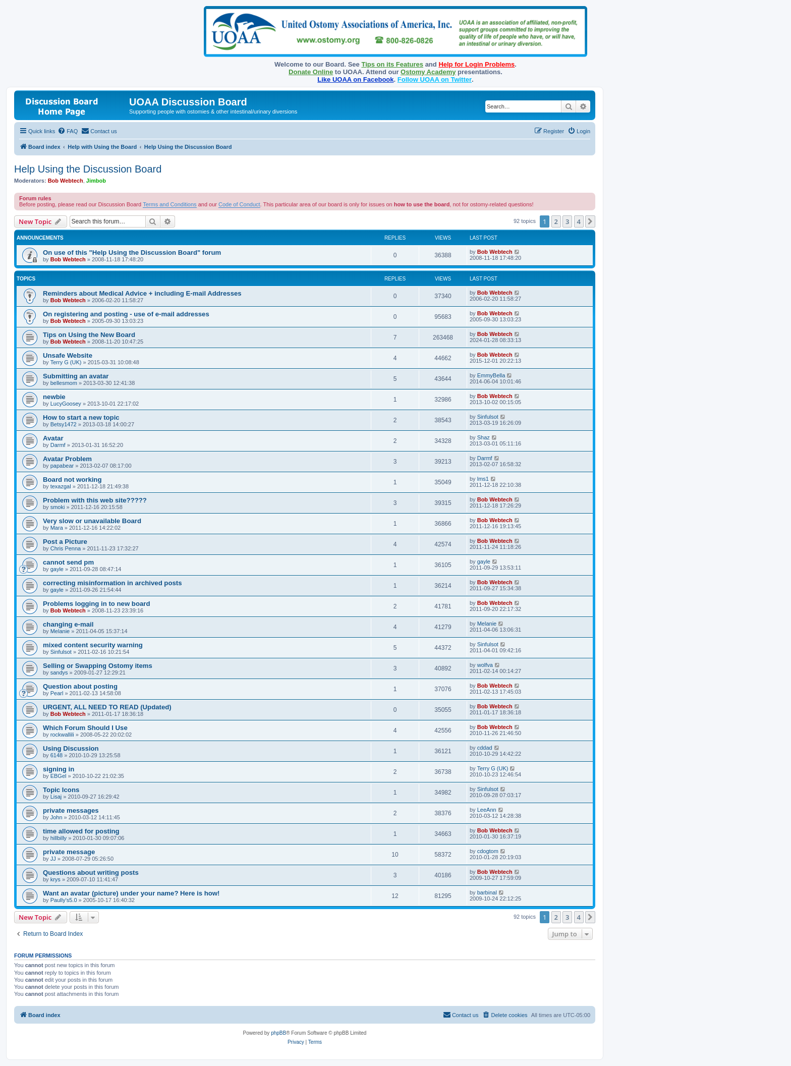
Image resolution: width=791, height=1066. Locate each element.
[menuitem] (68, 131)
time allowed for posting (81, 831)
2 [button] (556, 221)
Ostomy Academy (428, 72)
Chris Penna (65, 548)
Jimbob (96, 181)
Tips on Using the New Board (89, 335)
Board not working (72, 479)
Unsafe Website (67, 355)
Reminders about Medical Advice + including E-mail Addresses (142, 293)
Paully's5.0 (63, 900)
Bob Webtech (65, 181)
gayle (57, 569)
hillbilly (58, 838)
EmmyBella (491, 375)
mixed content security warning (93, 645)
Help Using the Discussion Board (87, 169)
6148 (56, 755)
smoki (57, 507)
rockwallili (62, 735)
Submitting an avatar (75, 376)
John (56, 817)
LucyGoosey (65, 404)
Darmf (58, 445)
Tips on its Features (392, 64)
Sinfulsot (487, 417)
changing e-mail (68, 624)
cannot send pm (68, 562)
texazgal (60, 486)
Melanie (60, 631)
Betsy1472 (63, 424)
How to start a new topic (81, 417)
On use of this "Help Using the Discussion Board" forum (132, 252)
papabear (62, 466)
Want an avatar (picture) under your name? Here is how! (131, 893)
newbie (54, 397)
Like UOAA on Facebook (355, 79)
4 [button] (579, 221)
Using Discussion (71, 748)
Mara (56, 528)
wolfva (485, 665)
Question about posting (80, 686)
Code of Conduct (239, 204)
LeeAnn (486, 810)
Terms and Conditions (169, 204)
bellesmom (63, 383)
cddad (484, 748)
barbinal (487, 892)
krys (55, 879)
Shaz (483, 437)
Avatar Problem (67, 459)
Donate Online (311, 72)
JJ (53, 859)
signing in (58, 769)
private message (69, 852)
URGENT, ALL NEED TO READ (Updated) (107, 707)
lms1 (483, 479)
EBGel (58, 776)
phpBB (278, 1033)
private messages (71, 810)
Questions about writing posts (91, 872)
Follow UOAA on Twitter (435, 79)
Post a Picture (65, 541)
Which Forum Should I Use (85, 728)
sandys (59, 672)
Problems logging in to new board (96, 603)
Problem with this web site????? (95, 500)
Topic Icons (61, 790)
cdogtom (487, 851)
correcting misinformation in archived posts (112, 583)
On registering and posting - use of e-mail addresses (126, 314)
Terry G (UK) (66, 362)
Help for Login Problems (476, 64)
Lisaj (56, 797)
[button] (590, 221)
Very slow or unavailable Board (92, 521)
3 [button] (567, 221)
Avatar (53, 438)
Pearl (57, 693)
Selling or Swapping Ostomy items (97, 665)
